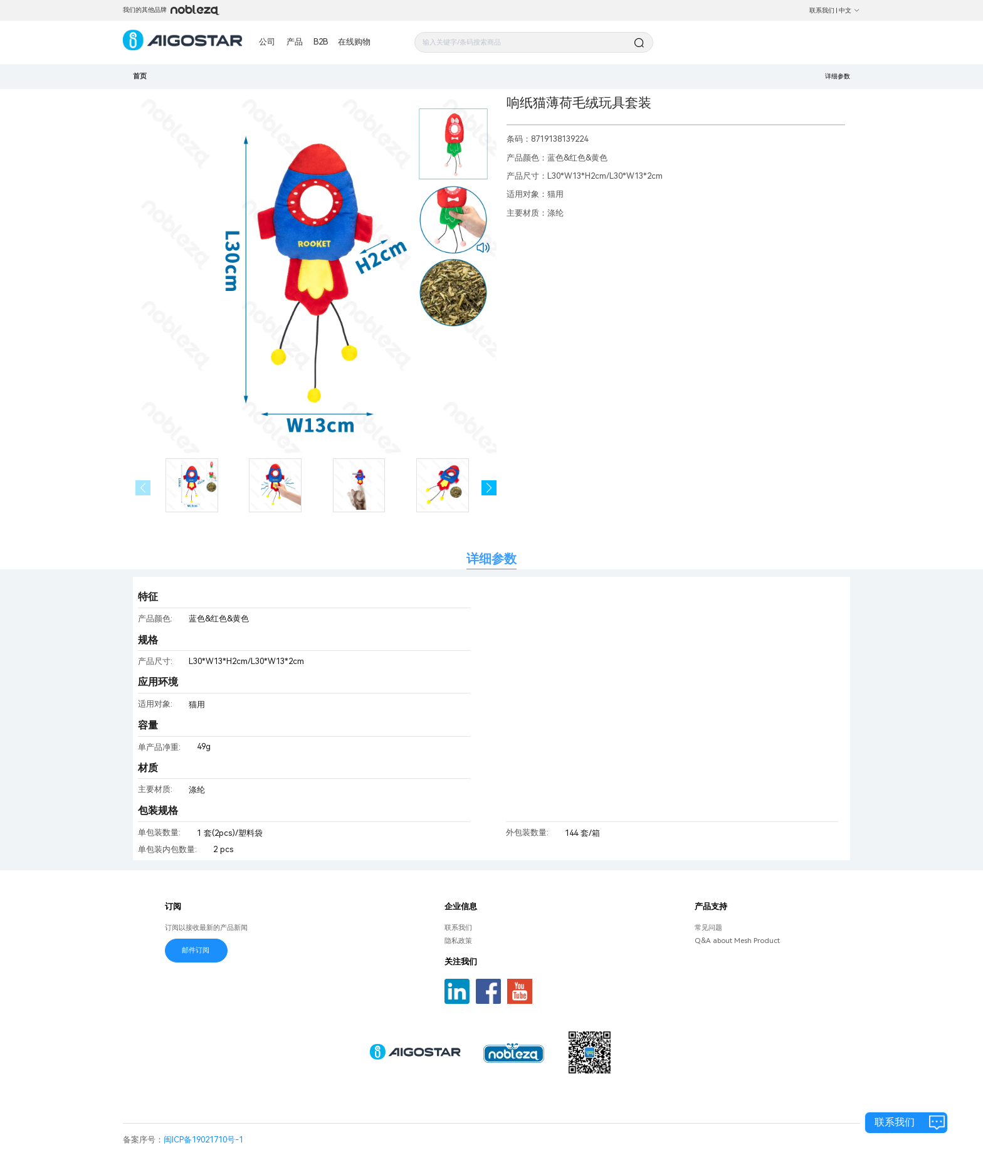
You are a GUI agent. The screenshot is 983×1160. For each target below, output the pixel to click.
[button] (489, 488)
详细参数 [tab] (491, 559)
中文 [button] (849, 10)
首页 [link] (140, 75)
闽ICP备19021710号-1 (203, 1139)
